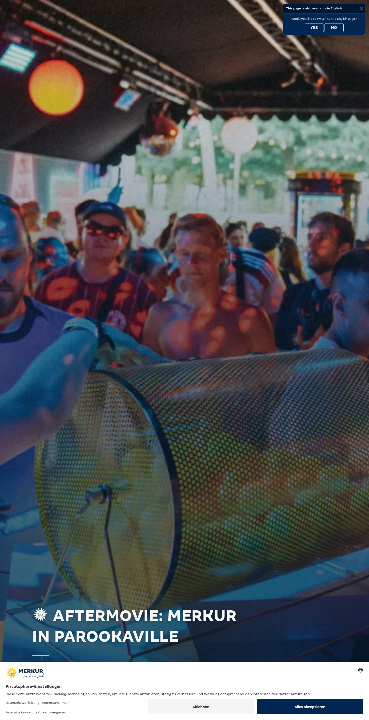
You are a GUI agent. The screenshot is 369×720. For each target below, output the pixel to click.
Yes (314, 27)
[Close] (361, 8)
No (334, 27)
